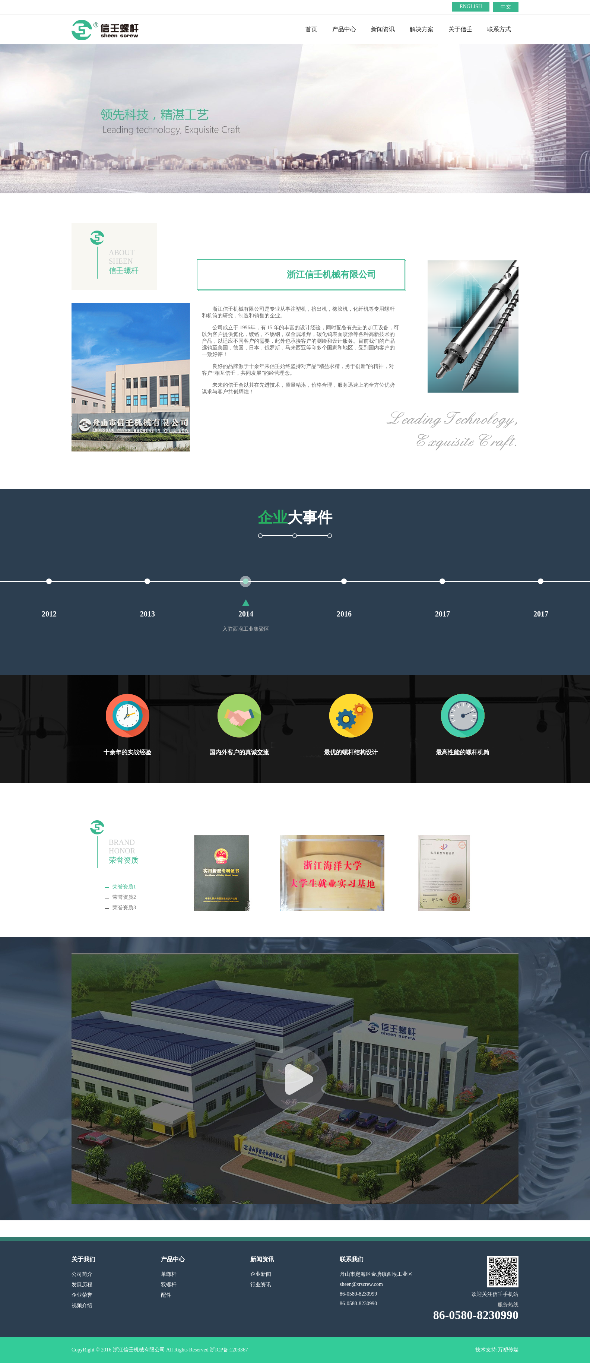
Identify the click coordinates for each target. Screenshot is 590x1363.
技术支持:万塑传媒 (496, 1350)
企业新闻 (260, 1274)
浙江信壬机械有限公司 (331, 274)
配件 (166, 1295)
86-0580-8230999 (358, 1294)
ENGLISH (471, 6)
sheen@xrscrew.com (361, 1284)
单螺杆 (169, 1274)
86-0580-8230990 (358, 1303)
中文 (506, 7)
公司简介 (82, 1274)
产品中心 (344, 29)
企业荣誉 (82, 1295)
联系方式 (499, 29)
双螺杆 (169, 1284)
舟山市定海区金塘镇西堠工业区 (376, 1274)
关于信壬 (460, 29)
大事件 (295, 517)
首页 (311, 29)
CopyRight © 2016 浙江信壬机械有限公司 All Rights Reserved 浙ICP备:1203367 (160, 1350)
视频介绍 (82, 1305)
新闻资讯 (383, 29)
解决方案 (422, 29)
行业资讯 (260, 1284)
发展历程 (82, 1284)
